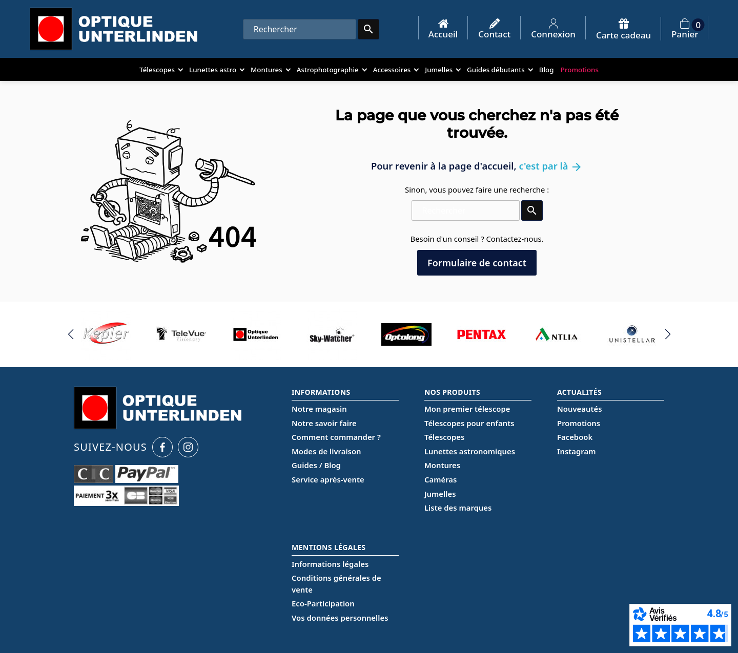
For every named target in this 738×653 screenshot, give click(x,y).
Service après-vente (328, 479)
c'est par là (551, 165)
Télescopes (444, 437)
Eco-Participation (323, 603)
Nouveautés (579, 409)
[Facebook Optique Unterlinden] (162, 447)
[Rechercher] (299, 29)
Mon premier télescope (467, 409)
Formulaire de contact (476, 263)
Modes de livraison (326, 451)
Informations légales (330, 564)
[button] (70, 334)
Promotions (578, 423)
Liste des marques (457, 507)
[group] (106, 334)
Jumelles (440, 494)
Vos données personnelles (340, 618)
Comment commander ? (336, 437)
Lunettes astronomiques (469, 451)
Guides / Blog (316, 465)
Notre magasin (319, 409)
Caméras (440, 479)
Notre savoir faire (324, 423)
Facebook (574, 437)
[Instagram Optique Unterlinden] (188, 447)
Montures (442, 465)
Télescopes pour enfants (469, 423)
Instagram (576, 451)
